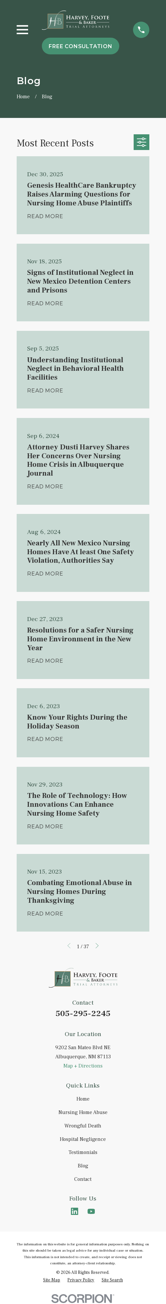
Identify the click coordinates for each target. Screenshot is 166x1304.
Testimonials (83, 1152)
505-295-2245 (83, 1013)
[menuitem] (51, 1280)
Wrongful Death (82, 1126)
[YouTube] (91, 1211)
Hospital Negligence (83, 1139)
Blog (83, 1165)
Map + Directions (83, 1066)
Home (83, 1099)
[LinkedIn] (74, 1211)
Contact (82, 1179)
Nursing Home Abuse (83, 1112)
